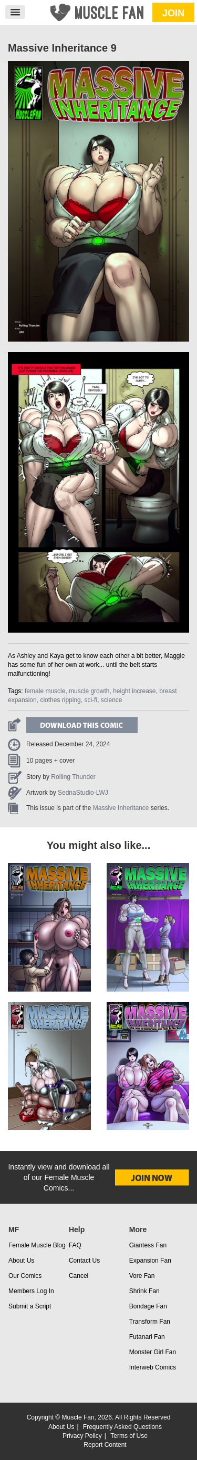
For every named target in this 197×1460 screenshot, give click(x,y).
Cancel (78, 1275)
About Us (21, 1260)
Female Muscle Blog (37, 1245)
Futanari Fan (147, 1337)
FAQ (75, 1245)
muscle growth (89, 691)
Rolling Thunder (73, 777)
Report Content (105, 1444)
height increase (134, 691)
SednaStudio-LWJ (83, 792)
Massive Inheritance (121, 808)
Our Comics (25, 1275)
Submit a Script (29, 1306)
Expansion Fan (150, 1260)
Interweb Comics (152, 1367)
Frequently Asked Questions (122, 1427)
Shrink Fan (144, 1291)
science (111, 700)
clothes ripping (60, 700)
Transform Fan (149, 1321)
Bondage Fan (148, 1306)
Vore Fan (142, 1275)
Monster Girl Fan (152, 1352)
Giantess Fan (148, 1245)
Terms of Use (129, 1435)
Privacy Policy (82, 1435)
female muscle (45, 691)
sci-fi (90, 700)
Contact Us (84, 1260)
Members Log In (31, 1291)
